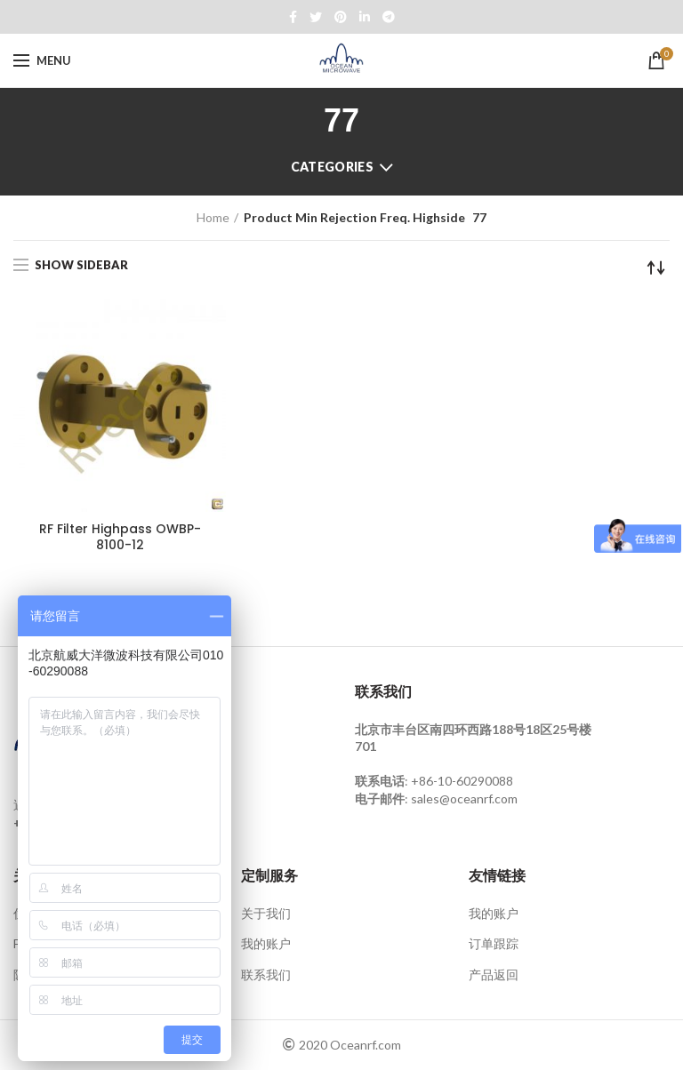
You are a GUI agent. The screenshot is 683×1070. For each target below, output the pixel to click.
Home (213, 217)
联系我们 (266, 974)
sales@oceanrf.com (464, 798)
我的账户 (266, 943)
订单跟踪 (493, 943)
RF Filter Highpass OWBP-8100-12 (120, 537)
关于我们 (266, 913)
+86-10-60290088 (462, 780)
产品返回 (493, 974)
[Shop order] (656, 267)
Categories (332, 166)
